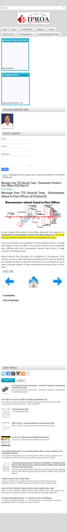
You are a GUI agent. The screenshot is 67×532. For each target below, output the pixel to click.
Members (40, 29)
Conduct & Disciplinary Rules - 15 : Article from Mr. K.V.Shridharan (26, 498)
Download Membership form (48, 34)
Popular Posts (8, 380)
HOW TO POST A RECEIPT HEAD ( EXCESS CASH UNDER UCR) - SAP (27, 488)
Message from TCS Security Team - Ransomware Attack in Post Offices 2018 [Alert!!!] (31, 184)
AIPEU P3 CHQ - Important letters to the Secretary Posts (33, 423)
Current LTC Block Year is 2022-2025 (15, 479)
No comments (6, 189)
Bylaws (51, 29)
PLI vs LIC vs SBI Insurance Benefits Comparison (30, 437)
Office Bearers (26, 29)
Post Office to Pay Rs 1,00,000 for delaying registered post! (24, 400)
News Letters (9, 33)
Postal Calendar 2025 (20, 409)
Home (5, 29)
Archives (20, 380)
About (14, 29)
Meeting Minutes (27, 33)
